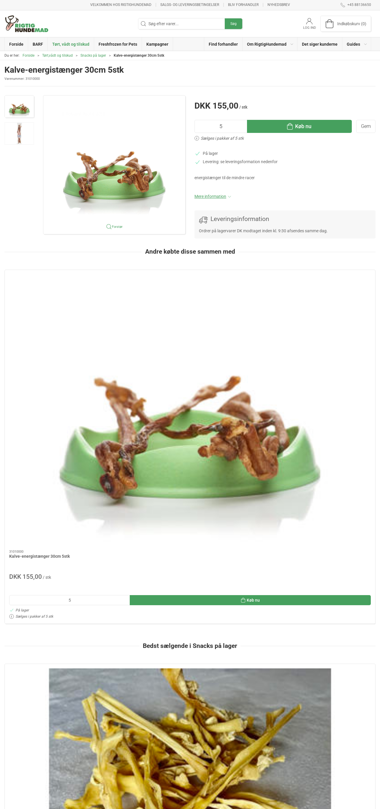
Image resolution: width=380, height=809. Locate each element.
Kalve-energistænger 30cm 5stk (39, 330)
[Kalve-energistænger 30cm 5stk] (39, 297)
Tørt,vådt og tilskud (57, 55)
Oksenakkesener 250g (331, 527)
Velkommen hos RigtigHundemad (120, 5)
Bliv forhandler (243, 5)
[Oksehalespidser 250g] (114, 494)
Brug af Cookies (273, 756)
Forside (28, 55)
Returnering (270, 748)
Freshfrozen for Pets (151, 756)
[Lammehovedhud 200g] (39, 494)
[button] (270, 44)
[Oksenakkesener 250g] (340, 494)
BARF (137, 740)
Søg (233, 24)
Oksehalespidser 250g (105, 527)
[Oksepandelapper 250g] (265, 494)
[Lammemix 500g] (189, 494)
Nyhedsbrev (278, 5)
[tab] (181, 606)
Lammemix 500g (175, 527)
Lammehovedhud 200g (31, 527)
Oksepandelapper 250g (257, 527)
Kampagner (143, 765)
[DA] (26, 24)
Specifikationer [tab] (23, 649)
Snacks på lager (93, 55)
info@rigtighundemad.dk (27, 769)
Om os (265, 740)
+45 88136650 (17, 762)
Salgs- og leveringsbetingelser (189, 5)
